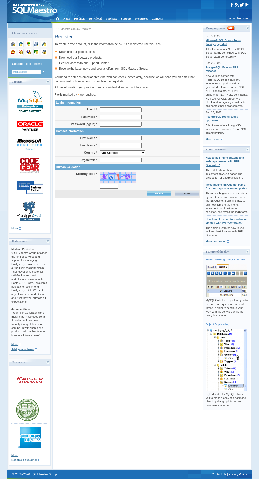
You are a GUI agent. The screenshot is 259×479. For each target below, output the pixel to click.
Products (79, 18)
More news (212, 139)
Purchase (111, 18)
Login (231, 18)
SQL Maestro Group (67, 28)
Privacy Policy (238, 474)
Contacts (157, 18)
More (14, 228)
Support (126, 18)
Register (242, 18)
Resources (141, 18)
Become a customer (24, 460)
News (66, 18)
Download (95, 18)
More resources (216, 241)
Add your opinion (22, 349)
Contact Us (219, 474)
